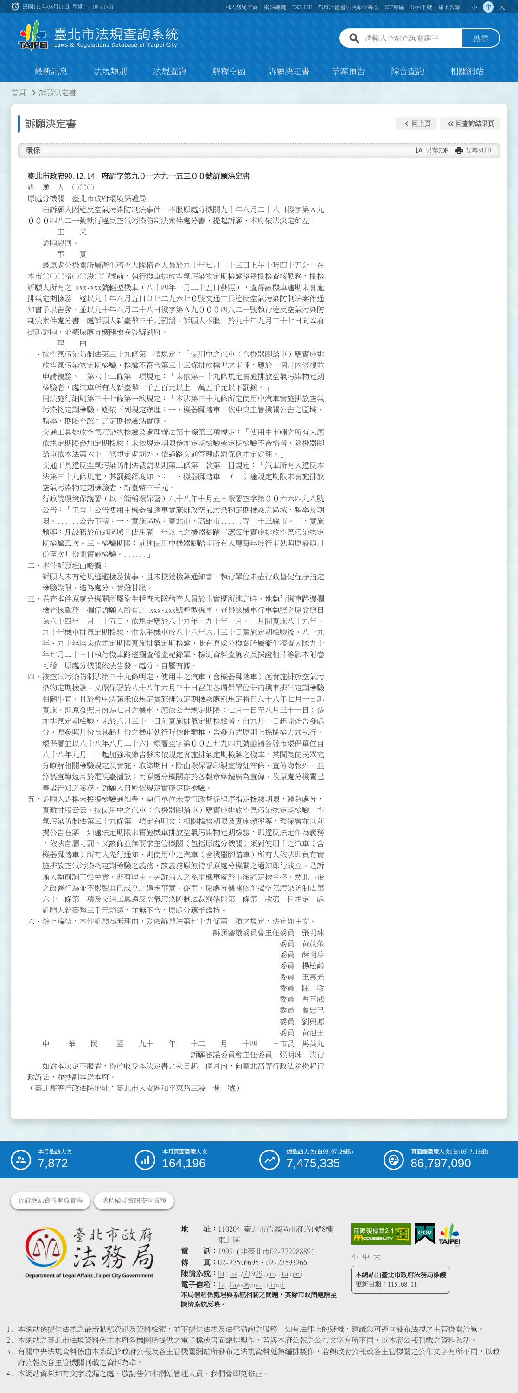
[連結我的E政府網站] (425, 1234)
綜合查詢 (407, 71)
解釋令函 (229, 71)
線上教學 (449, 7)
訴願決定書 (289, 71)
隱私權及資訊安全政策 (134, 1200)
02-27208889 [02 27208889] (290, 1251)
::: (5, 87)
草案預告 (348, 71)
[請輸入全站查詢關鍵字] (411, 38)
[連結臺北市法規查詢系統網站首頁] (98, 36)
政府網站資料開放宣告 (50, 1200)
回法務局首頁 (241, 7)
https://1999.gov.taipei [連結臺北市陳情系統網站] (260, 1273)
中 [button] (488, 7)
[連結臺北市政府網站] (449, 1235)
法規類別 (110, 71)
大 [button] (502, 7)
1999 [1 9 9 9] (225, 1251)
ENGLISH (302, 7)
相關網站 (467, 71)
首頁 (18, 92)
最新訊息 (51, 71)
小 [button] (474, 7)
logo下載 (421, 7)
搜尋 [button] (480, 38)
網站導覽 (275, 7)
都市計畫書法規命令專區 (348, 7)
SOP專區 (394, 7)
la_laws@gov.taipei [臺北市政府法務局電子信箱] (251, 1284)
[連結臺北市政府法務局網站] (89, 1252)
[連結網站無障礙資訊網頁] (381, 1234)
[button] (416, 123)
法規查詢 (169, 71)
